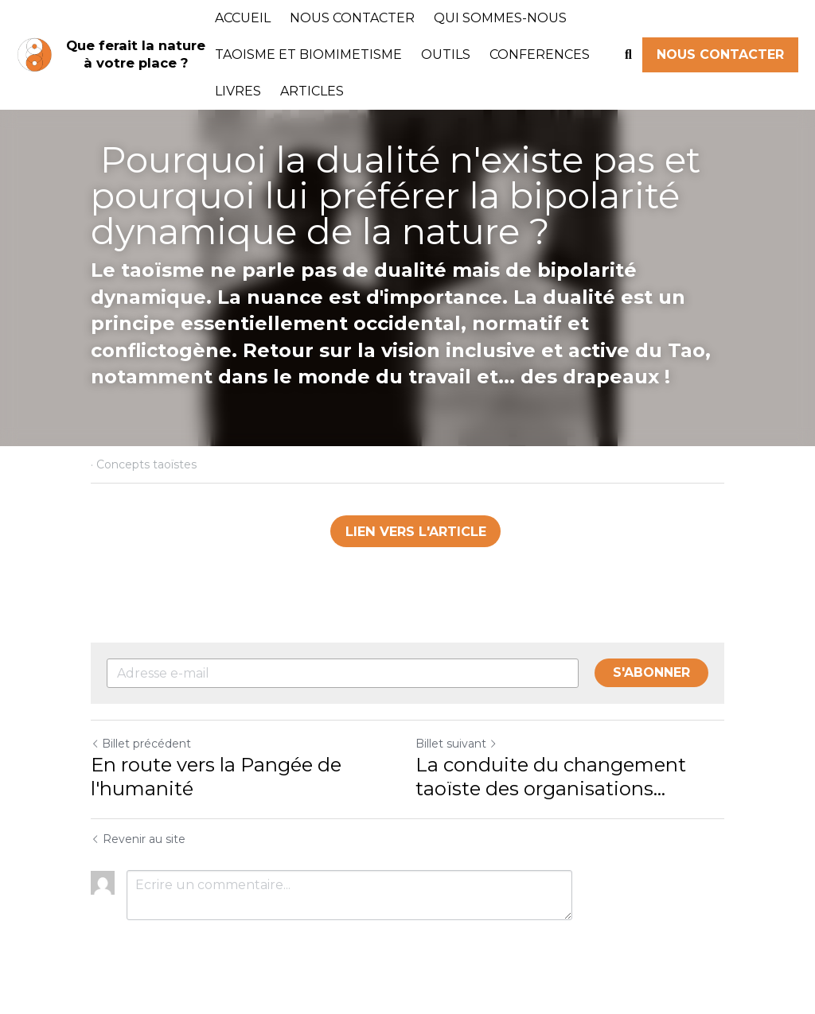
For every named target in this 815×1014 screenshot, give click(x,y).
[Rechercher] (628, 55)
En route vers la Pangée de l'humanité (216, 776)
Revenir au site (138, 839)
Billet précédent (141, 743)
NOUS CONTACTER (720, 54)
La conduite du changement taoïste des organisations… (550, 776)
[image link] (34, 53)
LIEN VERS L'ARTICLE (415, 530)
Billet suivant (456, 743)
